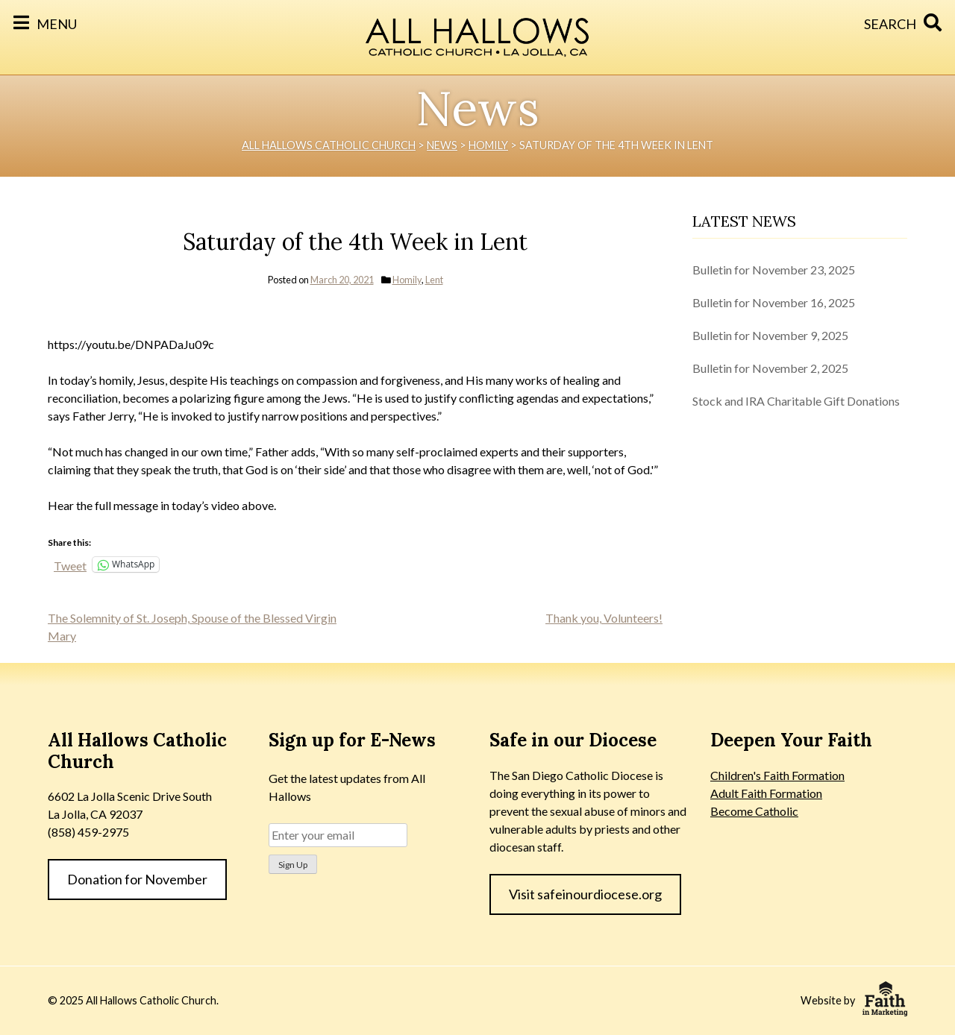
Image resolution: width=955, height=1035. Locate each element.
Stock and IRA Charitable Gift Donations (796, 401)
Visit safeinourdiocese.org (585, 894)
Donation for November (137, 879)
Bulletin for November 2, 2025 (770, 368)
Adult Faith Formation (766, 793)
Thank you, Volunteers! (604, 618)
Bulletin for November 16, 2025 (773, 302)
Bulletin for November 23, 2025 (773, 269)
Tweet (70, 564)
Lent (434, 280)
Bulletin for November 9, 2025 (770, 335)
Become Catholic (754, 811)
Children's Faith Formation (777, 775)
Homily (407, 280)
